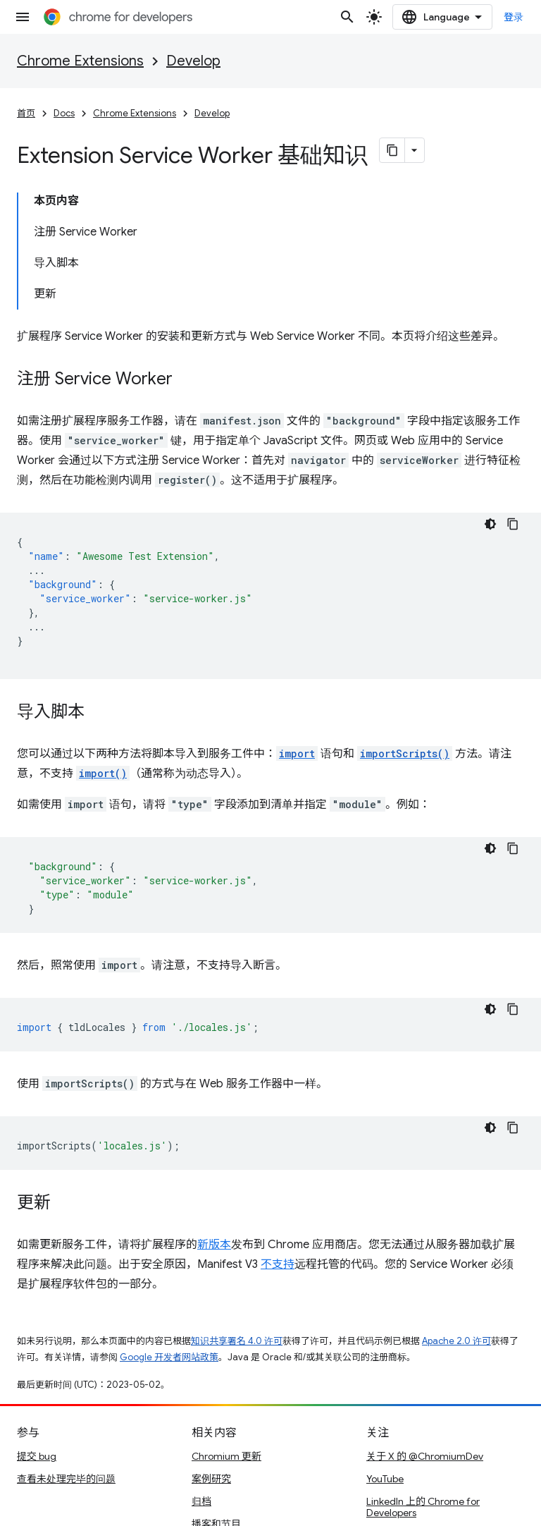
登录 (514, 17)
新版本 (214, 1245)
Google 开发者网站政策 (169, 1357)
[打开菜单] (22, 17)
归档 (201, 1501)
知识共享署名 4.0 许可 (236, 1341)
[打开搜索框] (347, 16)
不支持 (277, 1264)
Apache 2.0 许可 (456, 1341)
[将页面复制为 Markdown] (392, 150)
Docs (64, 113)
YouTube (385, 1478)
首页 (26, 113)
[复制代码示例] (513, 524)
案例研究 (211, 1478)
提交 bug (36, 1456)
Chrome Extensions (80, 61)
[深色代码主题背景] (490, 524)
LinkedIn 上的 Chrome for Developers (423, 1507)
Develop (193, 61)
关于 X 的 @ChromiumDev (424, 1456)
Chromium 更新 (226, 1456)
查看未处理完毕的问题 (66, 1478)
